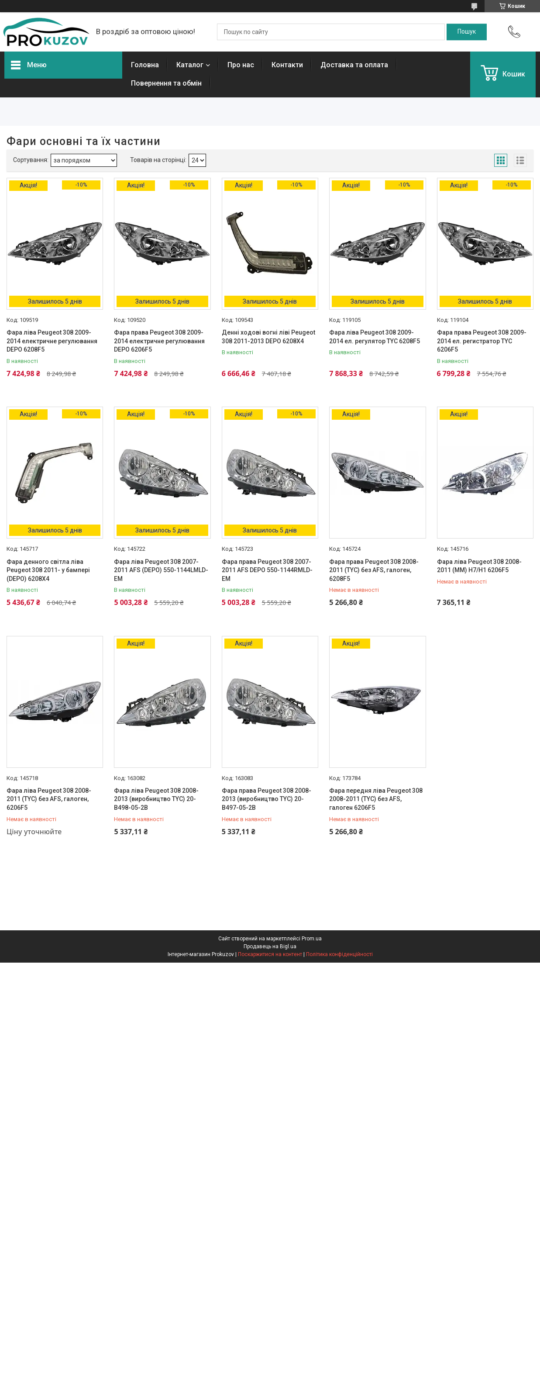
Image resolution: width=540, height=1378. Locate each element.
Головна (145, 65)
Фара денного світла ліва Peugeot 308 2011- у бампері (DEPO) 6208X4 (48, 570)
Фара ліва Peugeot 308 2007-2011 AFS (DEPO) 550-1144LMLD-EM (161, 570)
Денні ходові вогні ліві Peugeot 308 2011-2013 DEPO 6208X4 (268, 337)
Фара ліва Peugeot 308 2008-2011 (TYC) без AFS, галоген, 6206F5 (49, 799)
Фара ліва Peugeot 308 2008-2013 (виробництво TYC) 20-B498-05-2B (156, 799)
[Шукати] (467, 32)
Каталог (189, 65)
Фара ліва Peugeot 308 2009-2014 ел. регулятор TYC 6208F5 (374, 337)
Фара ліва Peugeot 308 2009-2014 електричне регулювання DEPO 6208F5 (52, 341)
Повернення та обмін (166, 83)
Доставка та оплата (354, 65)
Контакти (287, 65)
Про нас (240, 65)
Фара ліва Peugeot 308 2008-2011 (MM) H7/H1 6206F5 (479, 566)
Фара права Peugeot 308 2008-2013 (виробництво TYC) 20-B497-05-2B (266, 799)
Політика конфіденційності (339, 954)
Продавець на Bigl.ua (270, 946)
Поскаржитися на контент (270, 954)
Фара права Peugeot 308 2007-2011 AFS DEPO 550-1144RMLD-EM (267, 570)
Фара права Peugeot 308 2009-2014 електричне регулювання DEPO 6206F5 (159, 341)
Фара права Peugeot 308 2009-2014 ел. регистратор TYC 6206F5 (481, 341)
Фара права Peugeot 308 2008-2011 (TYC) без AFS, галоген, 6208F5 (374, 570)
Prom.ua (312, 939)
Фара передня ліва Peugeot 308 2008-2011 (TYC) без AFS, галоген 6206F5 (376, 799)
